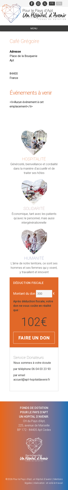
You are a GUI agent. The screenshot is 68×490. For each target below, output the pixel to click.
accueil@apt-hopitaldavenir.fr (31, 379)
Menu (33, 28)
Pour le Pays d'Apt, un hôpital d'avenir (32, 479)
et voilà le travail (54, 483)
